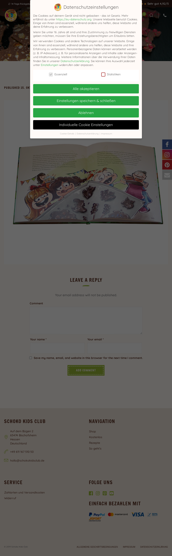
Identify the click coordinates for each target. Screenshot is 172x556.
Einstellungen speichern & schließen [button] (86, 100)
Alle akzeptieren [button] (86, 88)
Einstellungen (49, 65)
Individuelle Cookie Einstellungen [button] (86, 124)
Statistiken (111, 74)
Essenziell (58, 74)
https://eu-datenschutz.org (73, 19)
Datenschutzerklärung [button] (88, 133)
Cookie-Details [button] (67, 133)
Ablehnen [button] (86, 112)
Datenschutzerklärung (75, 61)
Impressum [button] (106, 133)
